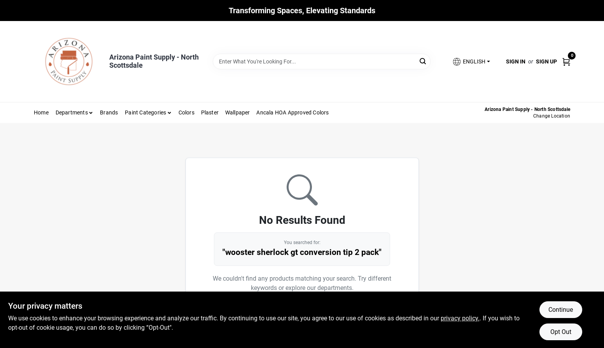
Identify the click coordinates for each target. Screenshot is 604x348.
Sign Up (546, 61)
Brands (109, 112)
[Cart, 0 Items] (566, 61)
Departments (72, 112)
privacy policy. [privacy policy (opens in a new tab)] (460, 318)
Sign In (515, 61)
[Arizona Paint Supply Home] (69, 61)
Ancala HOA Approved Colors (292, 112)
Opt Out (560, 332)
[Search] (423, 60)
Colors (186, 112)
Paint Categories (145, 112)
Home (41, 112)
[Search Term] (322, 61)
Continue (560, 309)
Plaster (210, 112)
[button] (471, 61)
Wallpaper (237, 112)
